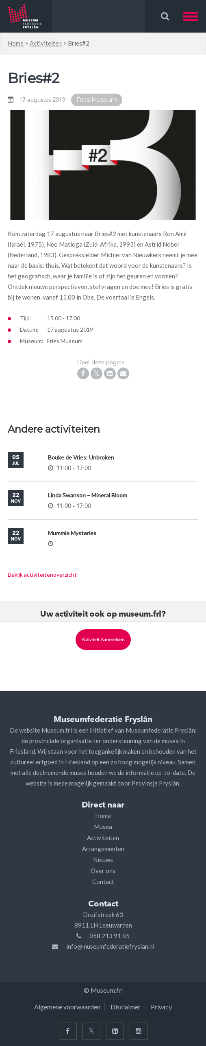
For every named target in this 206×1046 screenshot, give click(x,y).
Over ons (103, 870)
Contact (103, 881)
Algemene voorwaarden (67, 1007)
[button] (194, 16)
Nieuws (103, 859)
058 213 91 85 (109, 935)
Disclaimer (126, 1007)
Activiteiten (46, 43)
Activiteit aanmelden (103, 639)
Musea (103, 826)
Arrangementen (103, 848)
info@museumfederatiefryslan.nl (110, 946)
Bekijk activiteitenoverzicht (42, 574)
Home (16, 43)
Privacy (161, 1007)
